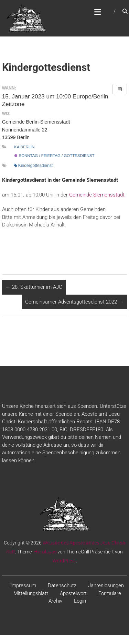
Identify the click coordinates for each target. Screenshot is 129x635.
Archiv (55, 601)
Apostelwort (73, 593)
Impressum (23, 585)
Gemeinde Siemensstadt (97, 195)
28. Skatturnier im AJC (34, 287)
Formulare (109, 593)
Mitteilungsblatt (30, 593)
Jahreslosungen (106, 585)
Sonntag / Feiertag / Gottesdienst (54, 156)
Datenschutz (62, 585)
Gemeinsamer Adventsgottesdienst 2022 (74, 302)
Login (80, 601)
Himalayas (45, 551)
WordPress (64, 560)
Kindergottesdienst (33, 165)
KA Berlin (24, 147)
